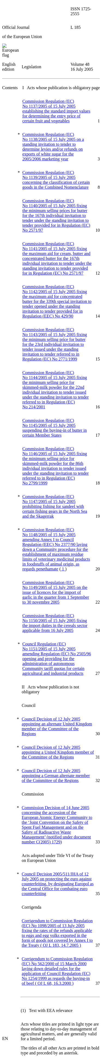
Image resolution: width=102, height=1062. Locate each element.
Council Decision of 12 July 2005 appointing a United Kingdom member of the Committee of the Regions (58, 752)
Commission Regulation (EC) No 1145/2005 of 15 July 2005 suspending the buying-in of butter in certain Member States (54, 427)
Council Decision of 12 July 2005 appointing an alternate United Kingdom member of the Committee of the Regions (57, 726)
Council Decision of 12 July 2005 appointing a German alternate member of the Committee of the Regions (56, 775)
